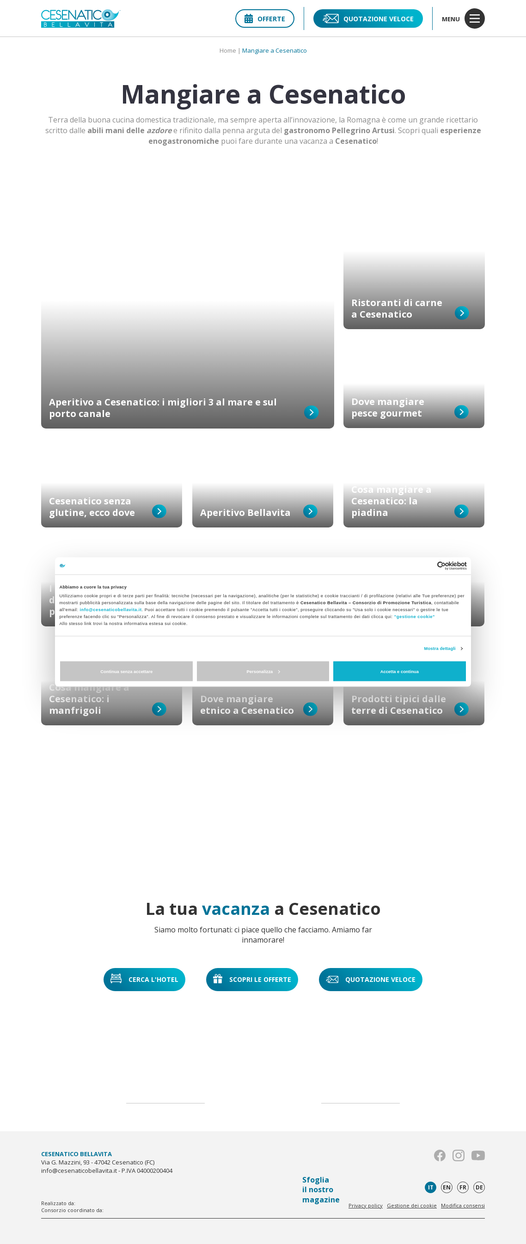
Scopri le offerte (252, 978)
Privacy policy (366, 1205)
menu (463, 18)
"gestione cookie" (414, 616)
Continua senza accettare (126, 671)
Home (228, 50)
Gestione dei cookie (412, 1205)
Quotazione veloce (368, 18)
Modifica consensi (463, 1205)
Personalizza (263, 671)
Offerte (265, 18)
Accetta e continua (399, 671)
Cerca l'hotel (144, 978)
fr (462, 1187)
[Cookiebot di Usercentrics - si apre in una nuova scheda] (426, 565)
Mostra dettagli (440, 648)
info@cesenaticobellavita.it (111, 609)
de (479, 1187)
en (447, 1187)
